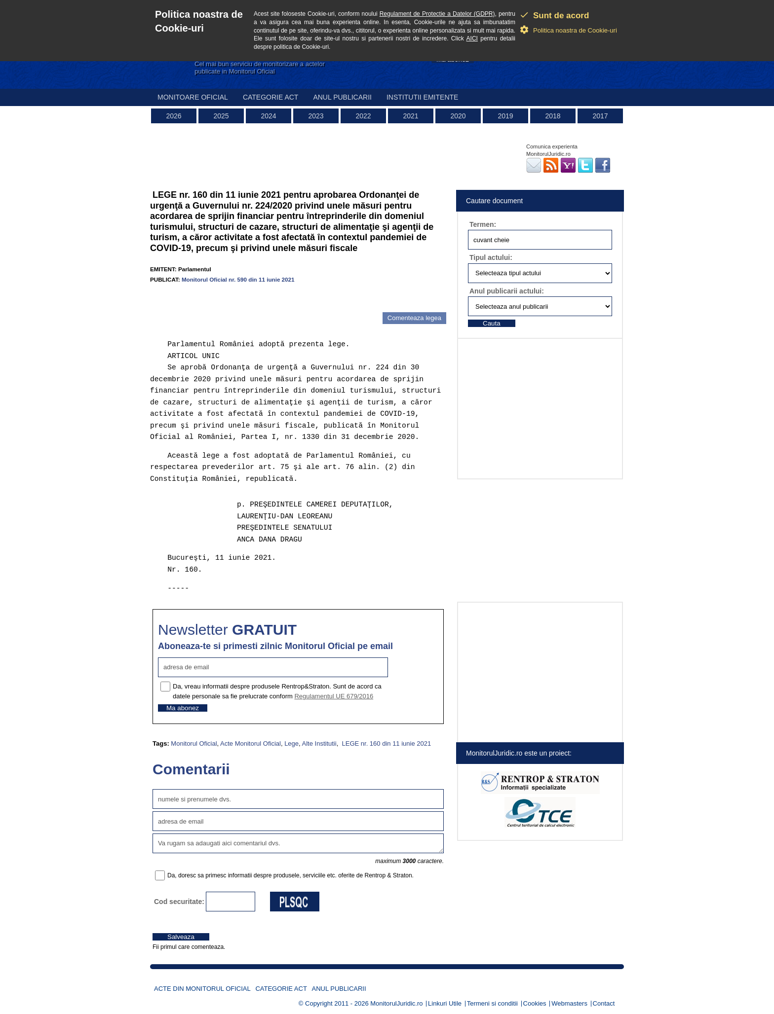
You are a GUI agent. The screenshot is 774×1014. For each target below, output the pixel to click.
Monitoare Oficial (192, 97)
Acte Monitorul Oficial (250, 743)
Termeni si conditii (492, 1003)
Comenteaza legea (414, 318)
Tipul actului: (490, 257)
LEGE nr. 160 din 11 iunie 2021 (385, 743)
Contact (604, 1003)
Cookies (534, 1003)
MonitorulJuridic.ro (396, 1003)
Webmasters (569, 1003)
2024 (268, 116)
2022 (363, 116)
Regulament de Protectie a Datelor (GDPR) (437, 13)
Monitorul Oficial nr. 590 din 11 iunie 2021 (238, 279)
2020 (457, 116)
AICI (472, 38)
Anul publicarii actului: (506, 291)
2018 (552, 116)
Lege (291, 743)
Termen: (482, 224)
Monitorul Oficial (194, 743)
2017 (600, 116)
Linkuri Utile (445, 1003)
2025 (221, 116)
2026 (173, 116)
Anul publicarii (342, 97)
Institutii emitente (422, 97)
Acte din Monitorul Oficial (202, 988)
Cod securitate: (179, 901)
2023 (315, 116)
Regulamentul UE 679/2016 (333, 696)
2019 (505, 116)
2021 (410, 116)
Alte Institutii (319, 743)
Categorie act (271, 97)
